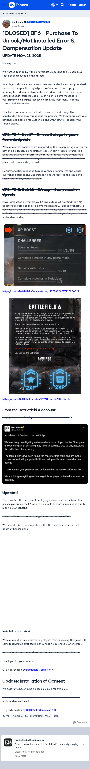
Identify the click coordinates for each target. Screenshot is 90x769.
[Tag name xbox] (56, 716)
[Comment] (80, 722)
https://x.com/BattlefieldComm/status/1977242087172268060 (39, 291)
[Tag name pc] (26, 716)
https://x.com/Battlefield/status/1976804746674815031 (35, 399)
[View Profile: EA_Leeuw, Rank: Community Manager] (6, 24)
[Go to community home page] (18, 5)
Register (71, 4)
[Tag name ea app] (6, 716)
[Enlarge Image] (45, 255)
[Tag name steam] (48, 716)
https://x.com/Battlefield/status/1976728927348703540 (35, 417)
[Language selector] (54, 5)
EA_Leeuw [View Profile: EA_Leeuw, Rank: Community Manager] (17, 22)
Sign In (82, 4)
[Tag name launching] (17, 716)
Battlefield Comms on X (39, 669)
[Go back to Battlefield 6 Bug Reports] (50, 740)
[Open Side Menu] (4, 4)
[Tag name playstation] (37, 716)
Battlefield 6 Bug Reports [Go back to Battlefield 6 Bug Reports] (15, 13)
